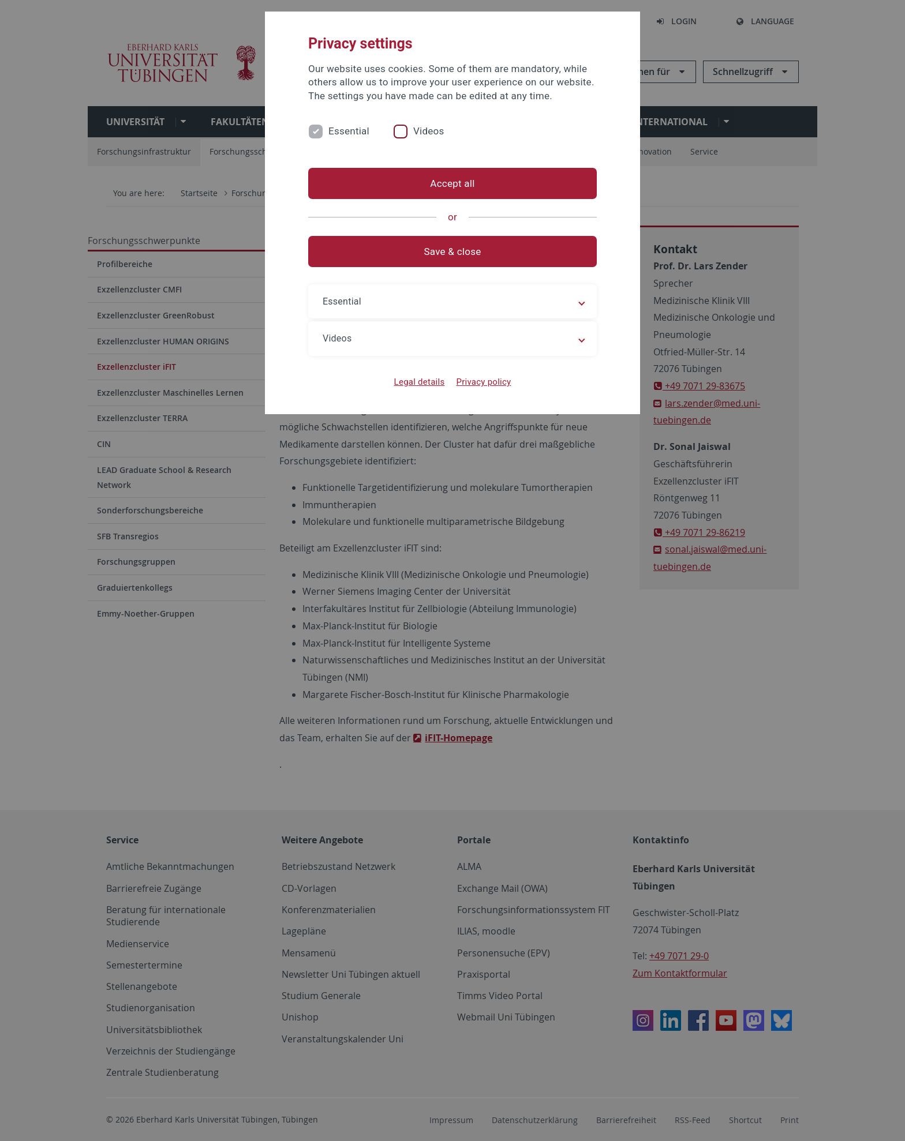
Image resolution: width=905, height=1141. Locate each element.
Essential (348, 131)
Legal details (419, 382)
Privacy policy (483, 382)
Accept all (452, 183)
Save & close (452, 251)
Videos (428, 131)
